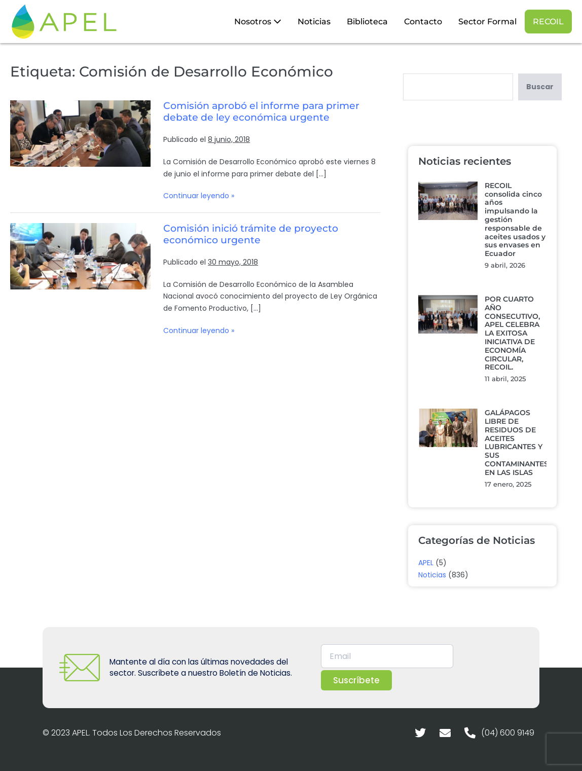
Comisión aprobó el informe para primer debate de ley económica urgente (261, 111)
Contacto (423, 21)
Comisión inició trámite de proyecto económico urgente (250, 234)
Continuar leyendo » (198, 195)
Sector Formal (487, 21)
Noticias (314, 21)
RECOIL (548, 21)
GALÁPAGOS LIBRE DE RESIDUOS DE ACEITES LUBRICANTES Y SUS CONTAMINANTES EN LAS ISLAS (517, 442)
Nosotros (257, 21)
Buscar (540, 87)
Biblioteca (367, 21)
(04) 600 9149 (507, 733)
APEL (425, 563)
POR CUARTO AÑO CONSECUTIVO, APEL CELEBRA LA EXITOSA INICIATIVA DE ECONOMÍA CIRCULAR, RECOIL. (512, 333)
